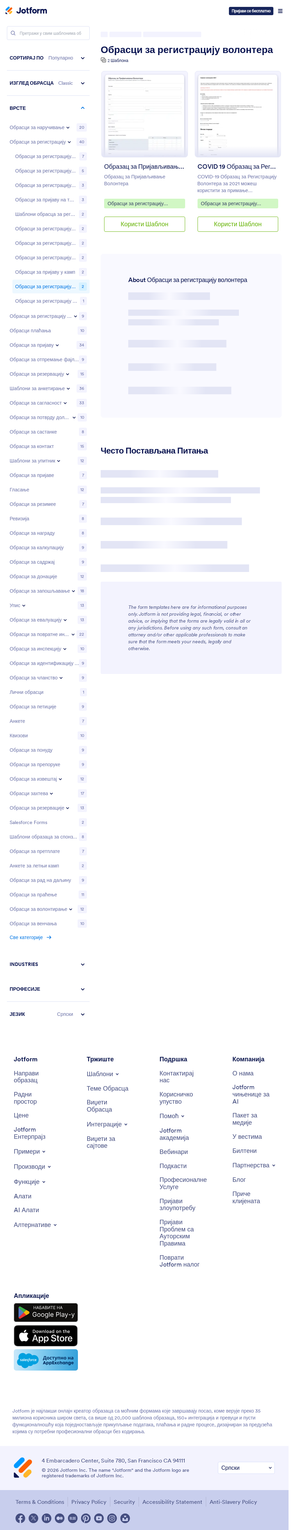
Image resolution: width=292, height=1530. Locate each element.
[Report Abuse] (181, 1204)
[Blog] (239, 1180)
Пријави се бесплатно (251, 10)
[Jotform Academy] (181, 1134)
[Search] (13, 33)
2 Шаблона (118, 60)
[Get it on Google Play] (46, 1312)
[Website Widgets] (108, 1142)
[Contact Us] (181, 1076)
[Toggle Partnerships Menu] (254, 1165)
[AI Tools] (26, 1210)
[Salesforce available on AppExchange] (46, 1360)
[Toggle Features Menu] (30, 1181)
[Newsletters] (244, 1151)
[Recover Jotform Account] (181, 1261)
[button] (48, 58)
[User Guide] (181, 1098)
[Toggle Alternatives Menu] (36, 1224)
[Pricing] (21, 1116)
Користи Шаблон (145, 224)
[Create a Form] (35, 1076)
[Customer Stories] (253, 1197)
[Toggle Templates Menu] (103, 1074)
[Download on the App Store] (46, 1335)
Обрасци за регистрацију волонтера (187, 49)
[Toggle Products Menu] (33, 1166)
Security (124, 1501)
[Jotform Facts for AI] (253, 1094)
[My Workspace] (35, 1098)
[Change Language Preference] (246, 1468)
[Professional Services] (183, 1183)
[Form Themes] (107, 1089)
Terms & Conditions (40, 1501)
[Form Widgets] (108, 1105)
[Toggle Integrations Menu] (108, 1124)
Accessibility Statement (172, 1501)
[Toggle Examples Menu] (30, 1151)
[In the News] (247, 1137)
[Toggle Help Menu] (172, 1116)
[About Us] (242, 1073)
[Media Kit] (253, 1119)
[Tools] (22, 1196)
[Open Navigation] (280, 11)
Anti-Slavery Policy (233, 1501)
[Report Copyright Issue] (181, 1233)
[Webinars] (174, 1152)
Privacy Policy (89, 1501)
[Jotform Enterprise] (35, 1133)
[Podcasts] (173, 1166)
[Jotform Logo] (26, 11)
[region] (48, 536)
